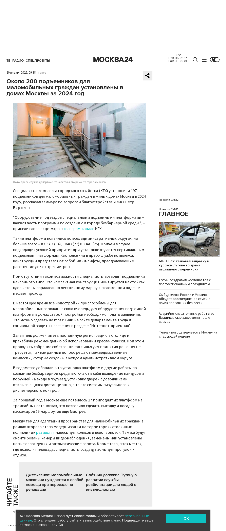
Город (42, 73)
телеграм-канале (78, 229)
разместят (46, 432)
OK (186, 518)
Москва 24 (113, 60)
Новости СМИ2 (168, 200)
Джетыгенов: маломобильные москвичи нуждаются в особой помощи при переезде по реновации (54, 482)
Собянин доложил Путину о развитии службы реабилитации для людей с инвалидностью (111, 482)
